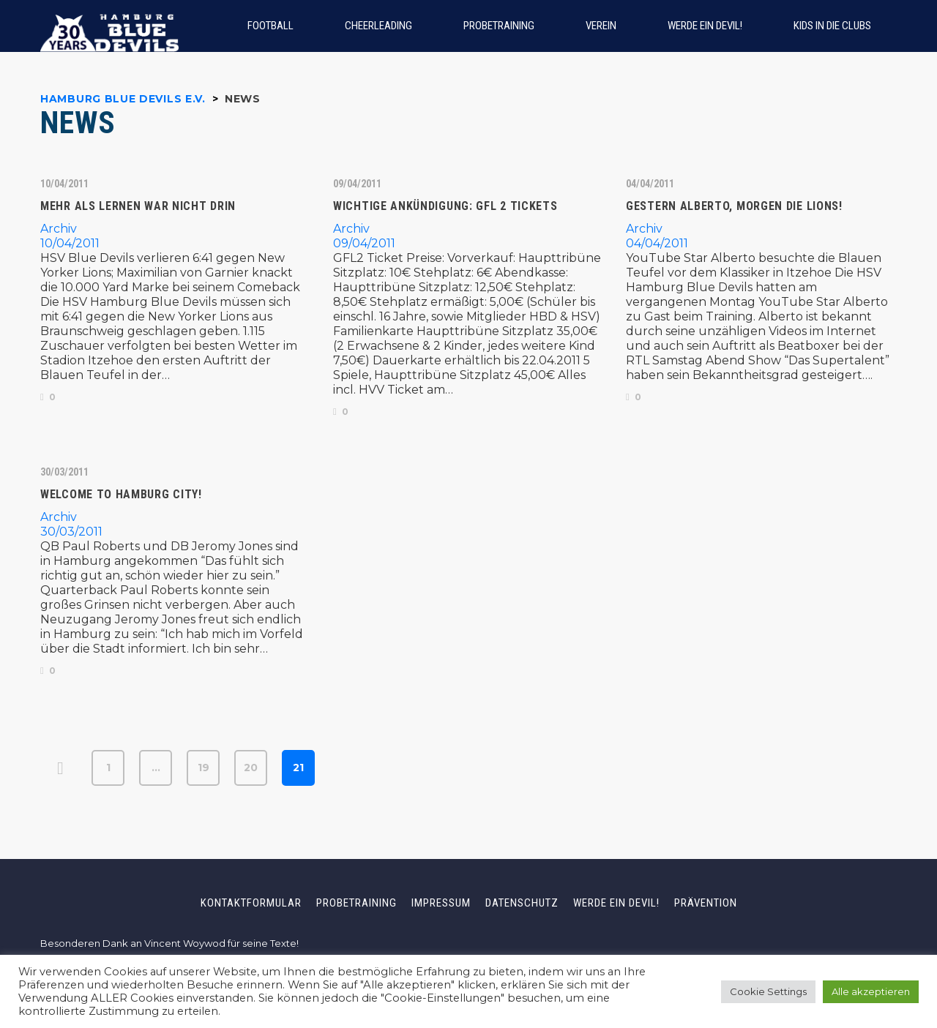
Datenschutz (522, 902)
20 (251, 767)
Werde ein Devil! (616, 902)
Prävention (705, 902)
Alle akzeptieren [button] (871, 991)
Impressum (441, 902)
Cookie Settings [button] (768, 991)
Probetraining (356, 902)
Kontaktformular (251, 902)
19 (203, 767)
